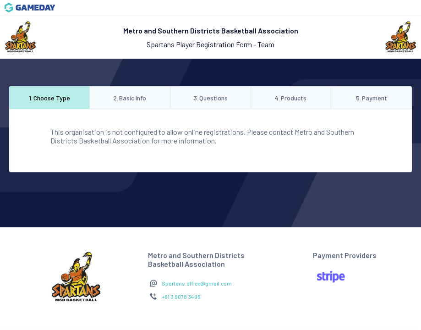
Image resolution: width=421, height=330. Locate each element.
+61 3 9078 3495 (181, 296)
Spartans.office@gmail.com (197, 283)
